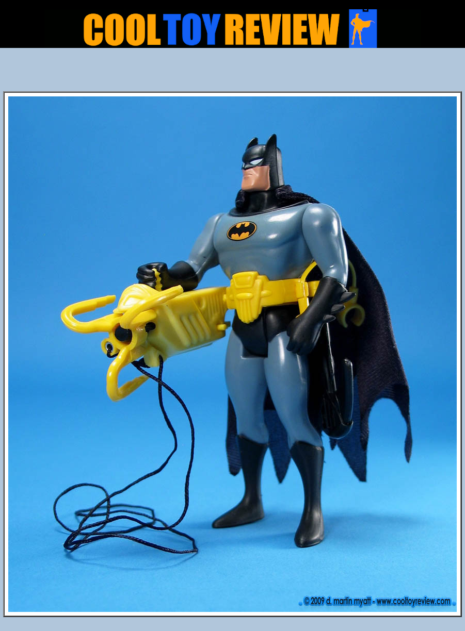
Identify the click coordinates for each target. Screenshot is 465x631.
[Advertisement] (233, 72)
